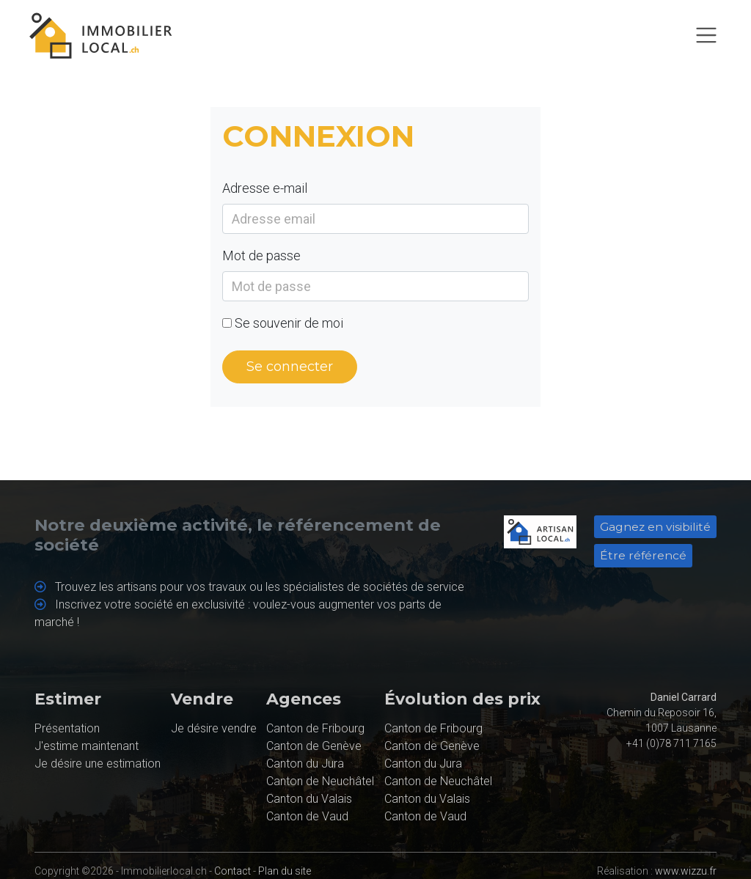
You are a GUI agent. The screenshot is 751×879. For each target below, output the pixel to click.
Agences (303, 699)
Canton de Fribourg (315, 728)
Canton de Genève (314, 746)
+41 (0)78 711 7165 (671, 743)
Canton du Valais (309, 799)
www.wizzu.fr (686, 871)
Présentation (67, 728)
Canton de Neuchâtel (320, 781)
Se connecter (289, 366)
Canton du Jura (305, 763)
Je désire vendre (214, 728)
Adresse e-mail (264, 188)
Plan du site (284, 871)
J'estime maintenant (86, 746)
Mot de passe (261, 255)
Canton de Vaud (307, 816)
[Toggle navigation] (706, 35)
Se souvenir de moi (289, 323)
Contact (232, 871)
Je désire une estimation (97, 763)
